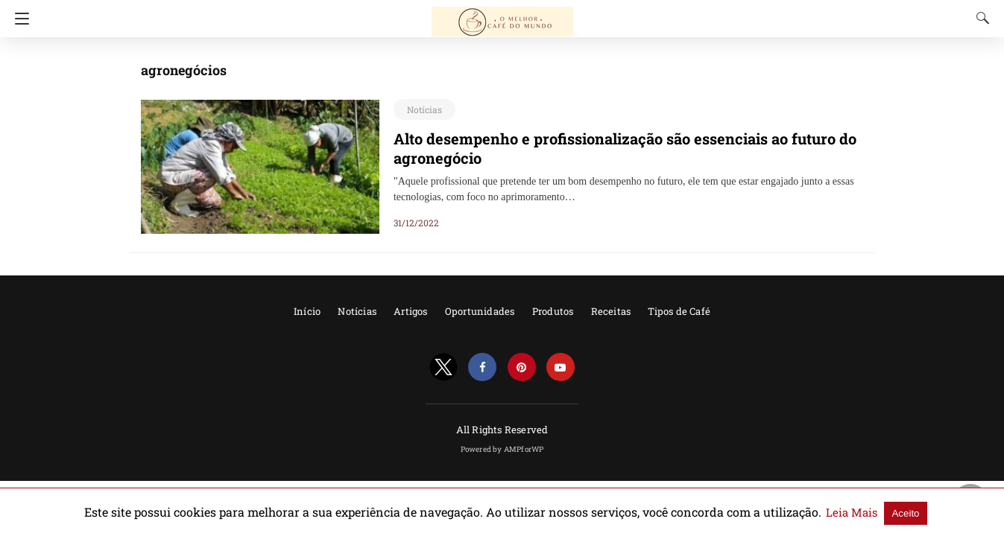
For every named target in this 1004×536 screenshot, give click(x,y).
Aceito (848, 512)
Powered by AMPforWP (502, 449)
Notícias (422, 109)
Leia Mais (799, 512)
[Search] (979, 18)
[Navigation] (18, 18)
